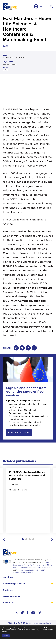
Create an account (19, 432)
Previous (4, 539)
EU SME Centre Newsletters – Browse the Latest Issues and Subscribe (27, 475)
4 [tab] (33, 539)
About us (8, 602)
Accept (6, 635)
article (12, 490)
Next (52, 539)
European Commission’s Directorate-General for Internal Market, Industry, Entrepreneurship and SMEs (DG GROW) (33, 565)
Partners (8, 590)
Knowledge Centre (14, 583)
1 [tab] (23, 539)
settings (4, 632)
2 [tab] (26, 539)
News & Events (11, 596)
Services (8, 577)
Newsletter (15, 484)
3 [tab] (30, 539)
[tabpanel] (28, 500)
